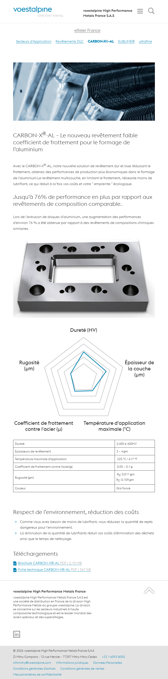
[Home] (42, 11)
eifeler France (87, 30)
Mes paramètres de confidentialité (37, 674)
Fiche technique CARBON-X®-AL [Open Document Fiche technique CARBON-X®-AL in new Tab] (54, 569)
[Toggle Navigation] (140, 11)
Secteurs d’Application (33, 41)
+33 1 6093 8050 (113, 657)
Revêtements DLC (70, 41)
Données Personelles (107, 663)
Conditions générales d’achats (34, 668)
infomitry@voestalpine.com (32, 663)
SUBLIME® (126, 41)
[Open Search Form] (150, 12)
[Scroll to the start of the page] (149, 590)
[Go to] (16, 634)
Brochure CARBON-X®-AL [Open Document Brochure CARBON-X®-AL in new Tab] (50, 563)
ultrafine (145, 41)
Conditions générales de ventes (82, 668)
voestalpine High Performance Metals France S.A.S (107, 13)
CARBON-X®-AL (101, 41)
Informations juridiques (72, 663)
